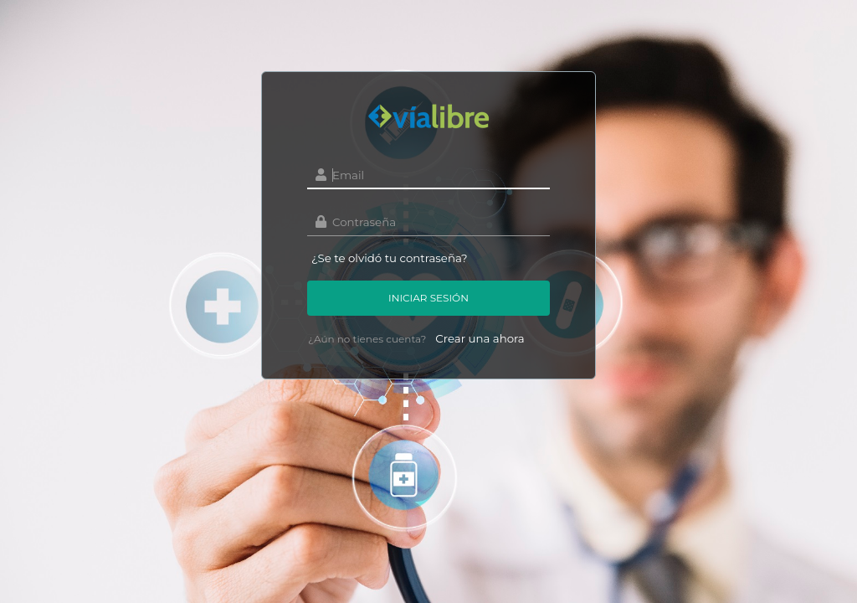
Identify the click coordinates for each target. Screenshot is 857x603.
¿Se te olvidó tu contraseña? (389, 258)
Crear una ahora (479, 338)
